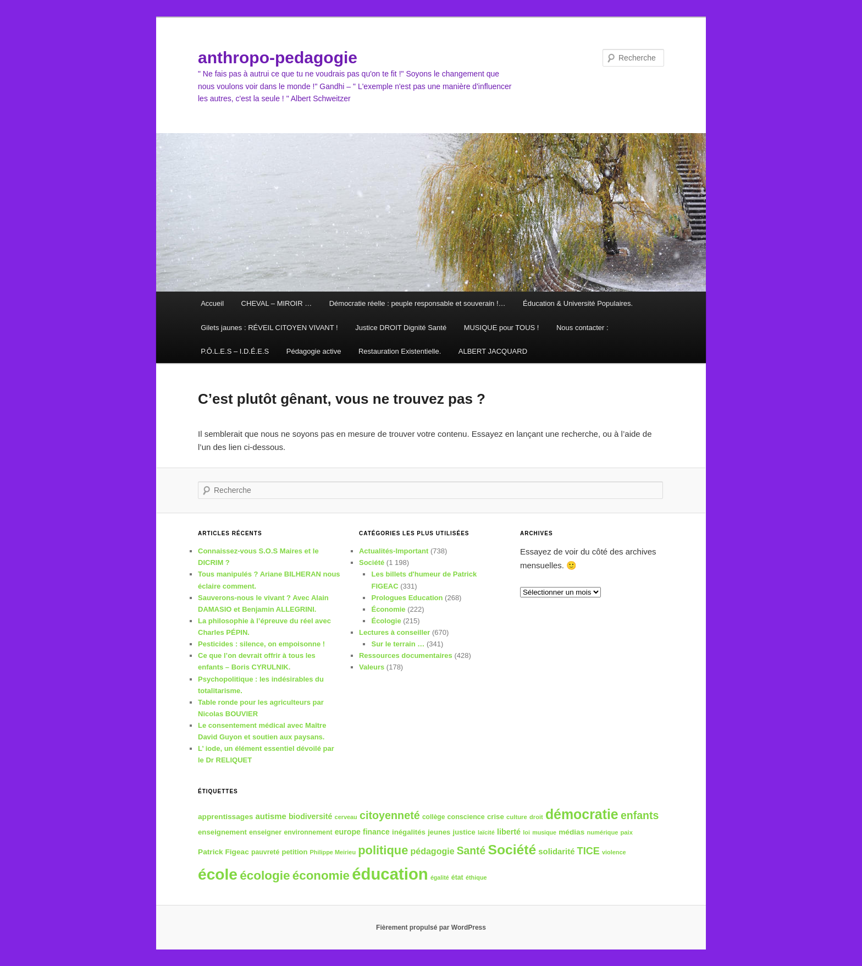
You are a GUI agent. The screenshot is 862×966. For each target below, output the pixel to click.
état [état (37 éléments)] (457, 877)
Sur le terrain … (397, 644)
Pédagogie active (313, 351)
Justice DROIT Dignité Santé (400, 327)
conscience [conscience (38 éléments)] (466, 817)
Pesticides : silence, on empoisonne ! (261, 644)
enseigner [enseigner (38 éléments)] (265, 832)
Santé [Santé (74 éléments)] (471, 851)
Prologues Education (407, 598)
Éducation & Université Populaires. (578, 303)
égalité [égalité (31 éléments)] (439, 877)
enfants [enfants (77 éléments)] (640, 815)
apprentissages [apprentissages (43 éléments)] (225, 817)
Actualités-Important (393, 551)
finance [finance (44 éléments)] (376, 831)
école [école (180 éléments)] (217, 874)
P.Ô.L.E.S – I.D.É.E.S (235, 351)
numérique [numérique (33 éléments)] (602, 832)
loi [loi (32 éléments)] (526, 832)
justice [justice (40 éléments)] (464, 832)
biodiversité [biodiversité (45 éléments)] (310, 816)
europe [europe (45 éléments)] (348, 831)
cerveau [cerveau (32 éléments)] (346, 817)
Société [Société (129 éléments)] (512, 849)
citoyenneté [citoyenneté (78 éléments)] (390, 815)
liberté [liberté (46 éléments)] (509, 831)
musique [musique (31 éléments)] (544, 832)
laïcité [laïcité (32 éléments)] (486, 832)
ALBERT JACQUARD (492, 351)
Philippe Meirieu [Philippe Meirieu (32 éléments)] (333, 852)
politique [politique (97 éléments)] (383, 850)
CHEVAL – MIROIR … (276, 303)
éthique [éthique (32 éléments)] (476, 877)
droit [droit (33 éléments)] (536, 817)
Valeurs (371, 667)
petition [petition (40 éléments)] (294, 852)
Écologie (386, 621)
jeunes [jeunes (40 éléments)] (439, 832)
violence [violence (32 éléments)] (614, 852)
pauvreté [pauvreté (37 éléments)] (265, 852)
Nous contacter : (582, 327)
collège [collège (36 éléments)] (433, 817)
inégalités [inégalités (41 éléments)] (409, 832)
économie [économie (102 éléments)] (321, 875)
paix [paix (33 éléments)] (627, 832)
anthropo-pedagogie (277, 57)
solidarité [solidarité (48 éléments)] (556, 851)
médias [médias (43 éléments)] (571, 832)
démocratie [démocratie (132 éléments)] (581, 814)
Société (371, 562)
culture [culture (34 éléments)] (516, 817)
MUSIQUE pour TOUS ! (501, 327)
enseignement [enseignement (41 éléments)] (222, 832)
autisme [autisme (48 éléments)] (271, 816)
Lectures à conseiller (394, 632)
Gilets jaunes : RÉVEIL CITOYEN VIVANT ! (269, 327)
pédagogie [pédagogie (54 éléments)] (432, 851)
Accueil (212, 303)
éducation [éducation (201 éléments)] (390, 874)
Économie (388, 609)
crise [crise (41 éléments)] (495, 817)
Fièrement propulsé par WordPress (431, 927)
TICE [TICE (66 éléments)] (588, 851)
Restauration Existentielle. (399, 351)
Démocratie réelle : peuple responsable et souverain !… (417, 303)
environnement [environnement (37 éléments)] (308, 832)
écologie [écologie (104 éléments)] (265, 875)
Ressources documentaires (405, 655)
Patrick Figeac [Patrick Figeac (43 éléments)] (223, 852)
